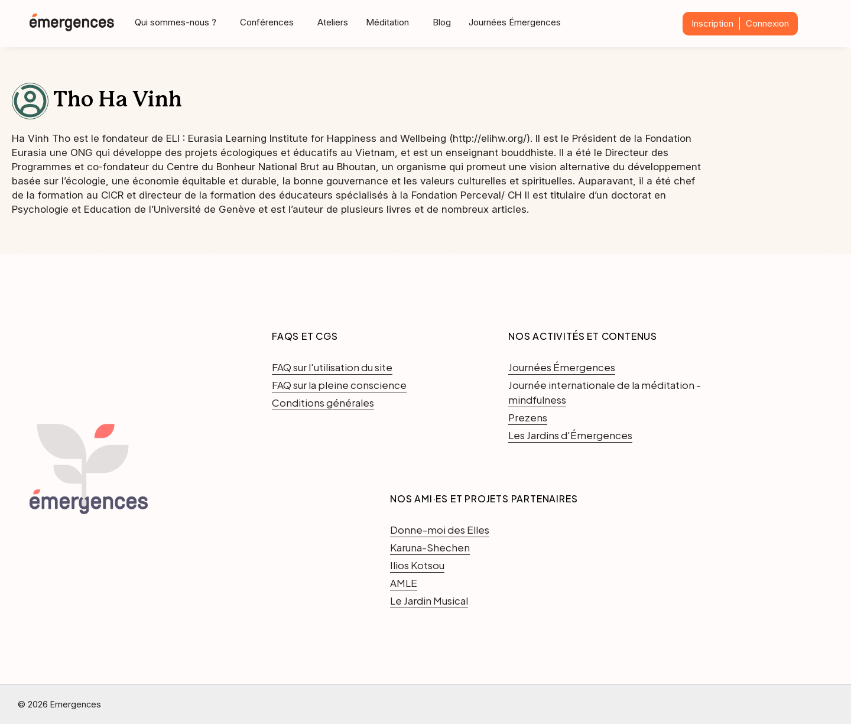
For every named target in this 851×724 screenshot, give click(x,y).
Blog (442, 22)
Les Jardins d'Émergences (570, 434)
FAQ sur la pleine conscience (339, 384)
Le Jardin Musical (429, 600)
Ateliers (332, 22)
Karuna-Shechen (430, 547)
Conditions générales (323, 402)
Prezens (527, 417)
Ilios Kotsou (417, 565)
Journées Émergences (515, 22)
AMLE (403, 582)
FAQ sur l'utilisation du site (332, 367)
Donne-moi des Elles (439, 529)
